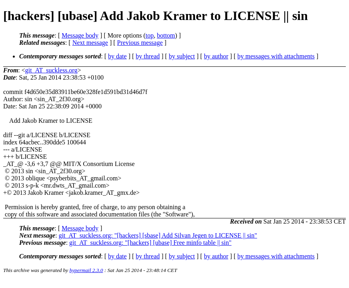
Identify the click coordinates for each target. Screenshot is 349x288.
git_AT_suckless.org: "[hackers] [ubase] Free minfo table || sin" (150, 242)
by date (117, 56)
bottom (166, 35)
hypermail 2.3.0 (86, 270)
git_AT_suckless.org (51, 70)
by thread (148, 56)
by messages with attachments (276, 56)
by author (216, 56)
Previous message (140, 42)
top (150, 35)
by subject (182, 56)
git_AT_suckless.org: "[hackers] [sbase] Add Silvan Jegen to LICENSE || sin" (158, 235)
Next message (90, 42)
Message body (80, 35)
